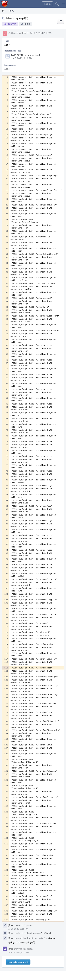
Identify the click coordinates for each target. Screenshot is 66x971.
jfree (23, 33)
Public (27, 23)
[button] (63, 4)
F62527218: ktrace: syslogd (25, 55)
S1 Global (46, 933)
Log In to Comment (18, 961)
